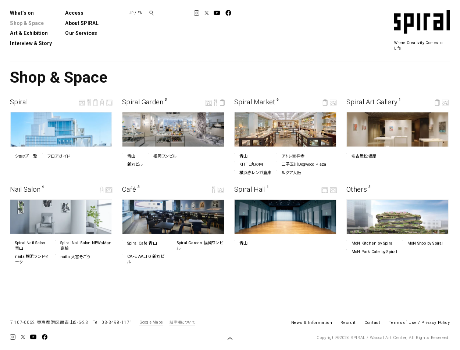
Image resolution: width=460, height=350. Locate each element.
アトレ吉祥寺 (290, 156)
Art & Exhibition (28, 33)
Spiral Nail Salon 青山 (27, 245)
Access (74, 13)
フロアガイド (56, 156)
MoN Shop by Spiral (422, 243)
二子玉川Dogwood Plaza (301, 164)
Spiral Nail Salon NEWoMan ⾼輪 (83, 245)
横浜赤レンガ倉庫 (253, 172)
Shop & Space (27, 23)
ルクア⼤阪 (289, 172)
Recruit (348, 322)
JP (131, 13)
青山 (128, 156)
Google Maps (151, 322)
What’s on (21, 13)
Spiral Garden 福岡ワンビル (197, 245)
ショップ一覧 (23, 156)
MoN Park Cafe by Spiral (371, 252)
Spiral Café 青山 (139, 243)
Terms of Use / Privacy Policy (419, 322)
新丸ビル (132, 164)
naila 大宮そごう (72, 257)
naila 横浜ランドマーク (29, 259)
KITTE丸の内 (248, 164)
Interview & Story (30, 43)
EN (140, 13)
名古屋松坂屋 (361, 156)
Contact (372, 322)
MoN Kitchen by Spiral (369, 243)
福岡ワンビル (162, 156)
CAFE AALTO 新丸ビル (143, 259)
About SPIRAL (82, 23)
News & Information (311, 322)
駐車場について (182, 322)
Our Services (81, 33)
